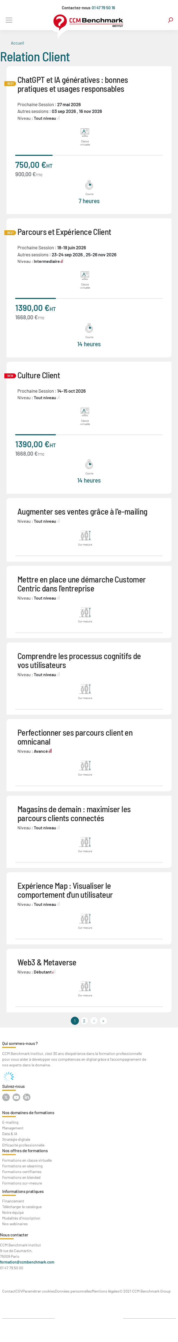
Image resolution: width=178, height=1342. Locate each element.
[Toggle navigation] (9, 20)
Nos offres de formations (25, 1150)
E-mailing (10, 1122)
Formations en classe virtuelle (27, 1160)
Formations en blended (21, 1177)
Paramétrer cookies (39, 1291)
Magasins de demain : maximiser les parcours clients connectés (74, 813)
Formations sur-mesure (22, 1183)
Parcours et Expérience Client (64, 231)
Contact (9, 1291)
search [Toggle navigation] (170, 20)
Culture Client (38, 375)
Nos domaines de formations (28, 1112)
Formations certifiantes (22, 1171)
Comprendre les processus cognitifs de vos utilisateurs (79, 660)
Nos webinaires (15, 1223)
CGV (19, 1291)
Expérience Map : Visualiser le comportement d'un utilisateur (65, 889)
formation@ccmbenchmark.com (27, 1262)
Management (12, 1128)
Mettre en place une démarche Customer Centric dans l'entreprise (81, 583)
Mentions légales (105, 1291)
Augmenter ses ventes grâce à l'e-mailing (82, 511)
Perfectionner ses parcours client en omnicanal (75, 736)
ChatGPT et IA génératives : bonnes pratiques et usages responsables (72, 83)
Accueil (17, 42)
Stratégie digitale (16, 1139)
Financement (13, 1201)
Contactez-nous (76, 7)
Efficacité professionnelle (23, 1145)
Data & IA (9, 1133)
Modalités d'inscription (21, 1218)
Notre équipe (13, 1212)
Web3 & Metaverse (46, 962)
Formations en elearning (22, 1166)
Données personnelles (73, 1291)
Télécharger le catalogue (22, 1206)
